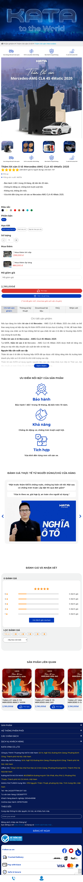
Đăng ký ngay (41, 831)
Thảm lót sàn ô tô (24, 44)
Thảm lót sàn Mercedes (45, 44)
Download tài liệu (41, 309)
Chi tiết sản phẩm (9, 309)
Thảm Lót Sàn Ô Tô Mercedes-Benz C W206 (13, 701)
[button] (80, 516)
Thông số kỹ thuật (25, 309)
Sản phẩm (9, 44)
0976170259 (22, 802)
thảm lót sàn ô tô (19, 343)
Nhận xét (73, 308)
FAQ (57, 308)
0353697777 (21, 794)
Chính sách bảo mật (43, 825)
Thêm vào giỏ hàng (41, 296)
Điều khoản (19, 825)
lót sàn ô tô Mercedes (32, 324)
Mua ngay (42, 290)
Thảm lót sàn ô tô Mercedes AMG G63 (44, 701)
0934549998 (30, 798)
